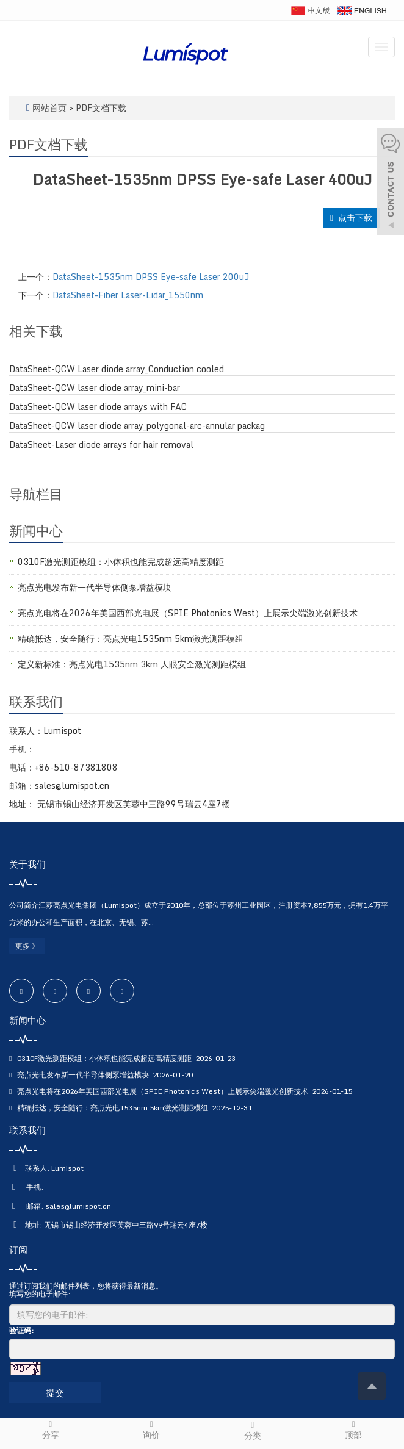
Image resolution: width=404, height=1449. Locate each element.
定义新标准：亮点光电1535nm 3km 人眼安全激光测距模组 (132, 664)
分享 (50, 1429)
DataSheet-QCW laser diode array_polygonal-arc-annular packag (137, 426)
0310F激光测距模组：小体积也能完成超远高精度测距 (121, 562)
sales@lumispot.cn (78, 1206)
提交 (55, 1392)
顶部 (354, 1429)
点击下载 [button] (351, 217)
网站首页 (49, 108)
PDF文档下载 (101, 108)
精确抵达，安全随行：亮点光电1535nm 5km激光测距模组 (130, 638)
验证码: (21, 1330)
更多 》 (27, 946)
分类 (253, 1430)
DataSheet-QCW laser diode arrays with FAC (98, 407)
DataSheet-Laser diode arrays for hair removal (101, 445)
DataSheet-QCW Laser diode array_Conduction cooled (116, 369)
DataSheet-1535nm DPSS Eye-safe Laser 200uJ (151, 277)
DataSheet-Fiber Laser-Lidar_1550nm (127, 295)
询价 (152, 1429)
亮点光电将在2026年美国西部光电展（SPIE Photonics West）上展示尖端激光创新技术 (188, 613)
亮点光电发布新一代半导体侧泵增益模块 (94, 587)
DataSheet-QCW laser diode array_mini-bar (94, 388)
